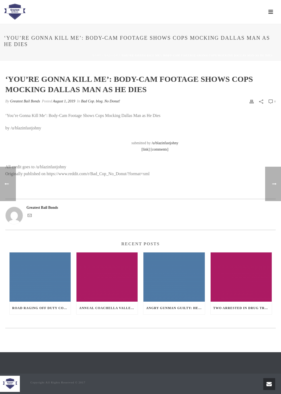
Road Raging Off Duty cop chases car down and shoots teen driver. (41, 308)
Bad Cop (111, 55)
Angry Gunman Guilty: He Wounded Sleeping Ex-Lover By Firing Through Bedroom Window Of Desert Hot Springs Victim (175, 308)
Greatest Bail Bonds (25, 101)
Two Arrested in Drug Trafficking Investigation (242, 308)
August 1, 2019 (64, 101)
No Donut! (112, 101)
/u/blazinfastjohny (165, 143)
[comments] (159, 149)
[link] (146, 149)
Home (97, 55)
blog (99, 101)
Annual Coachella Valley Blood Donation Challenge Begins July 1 (108, 308)
